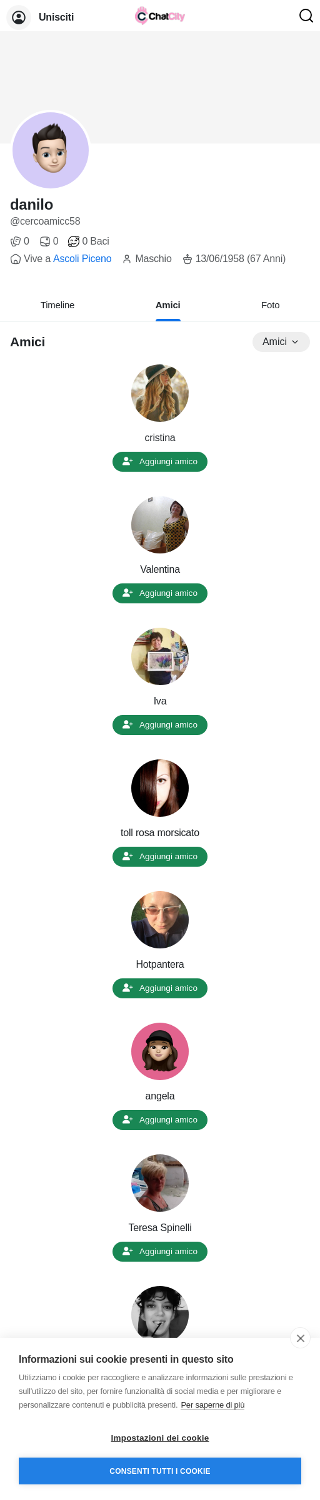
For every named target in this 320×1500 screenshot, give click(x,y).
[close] (300, 1337)
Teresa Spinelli (159, 1227)
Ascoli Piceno (82, 258)
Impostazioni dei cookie (160, 1438)
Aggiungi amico (160, 461)
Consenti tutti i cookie (159, 1471)
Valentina (160, 569)
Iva (160, 701)
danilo (31, 204)
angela (160, 1096)
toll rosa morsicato (160, 832)
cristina (159, 437)
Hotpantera (160, 964)
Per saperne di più (212, 1405)
